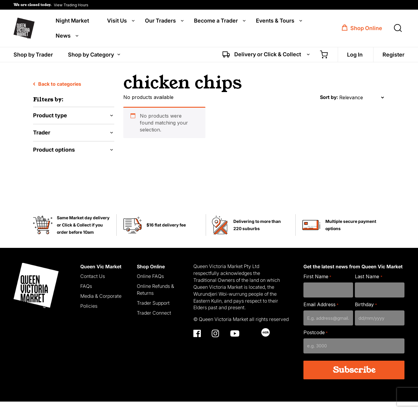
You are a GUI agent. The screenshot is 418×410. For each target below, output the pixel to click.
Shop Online (366, 29)
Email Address (321, 313)
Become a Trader (216, 22)
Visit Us (117, 22)
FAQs (86, 294)
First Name (317, 285)
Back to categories (57, 92)
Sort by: (329, 106)
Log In (355, 56)
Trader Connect (154, 321)
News (63, 37)
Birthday (366, 313)
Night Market (72, 22)
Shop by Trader (33, 56)
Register (393, 56)
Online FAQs (150, 285)
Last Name (368, 285)
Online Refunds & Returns (155, 297)
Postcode (315, 341)
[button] (51, 5)
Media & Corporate (100, 304)
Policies (88, 314)
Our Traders (160, 22)
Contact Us (92, 285)
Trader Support (153, 311)
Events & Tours (275, 22)
